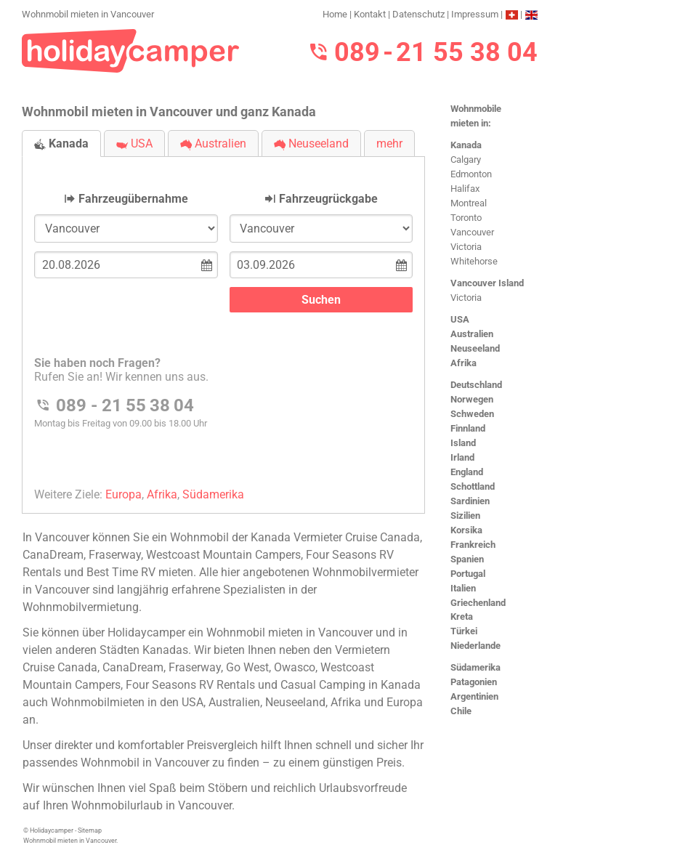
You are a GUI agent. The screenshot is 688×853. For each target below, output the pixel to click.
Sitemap (90, 830)
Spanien (467, 559)
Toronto (466, 217)
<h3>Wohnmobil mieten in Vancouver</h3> (223, 323)
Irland (462, 457)
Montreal (468, 203)
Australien (471, 333)
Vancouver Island (487, 283)
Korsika (466, 530)
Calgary (465, 159)
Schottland (472, 486)
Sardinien (470, 501)
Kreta (461, 616)
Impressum (474, 14)
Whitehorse (474, 261)
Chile (461, 711)
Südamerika (475, 667)
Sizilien (465, 515)
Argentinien (474, 696)
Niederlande (475, 645)
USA (459, 319)
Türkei (463, 631)
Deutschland (476, 384)
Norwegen (471, 399)
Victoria (466, 246)
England (466, 471)
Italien (463, 588)
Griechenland (478, 602)
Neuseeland (475, 348)
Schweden (472, 413)
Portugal (467, 573)
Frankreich (472, 544)
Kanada (466, 145)
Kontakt (370, 14)
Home (335, 14)
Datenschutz (418, 14)
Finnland (467, 428)
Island (463, 442)
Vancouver (472, 232)
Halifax (464, 188)
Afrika (463, 362)
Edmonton (471, 174)
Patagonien (473, 681)
